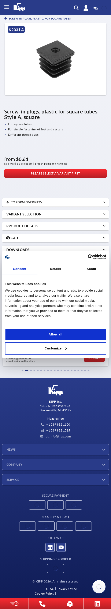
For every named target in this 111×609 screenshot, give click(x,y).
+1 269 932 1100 (55, 424)
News (11, 449)
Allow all (55, 334)
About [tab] (91, 269)
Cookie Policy (44, 593)
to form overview (24, 202)
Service (13, 479)
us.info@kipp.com (55, 436)
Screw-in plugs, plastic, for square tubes (39, 18)
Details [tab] (55, 269)
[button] (22, 370)
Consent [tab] (19, 269)
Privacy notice (66, 588)
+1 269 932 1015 (55, 430)
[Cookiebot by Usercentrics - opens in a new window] (87, 257)
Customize (56, 348)
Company (14, 464)
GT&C (50, 588)
